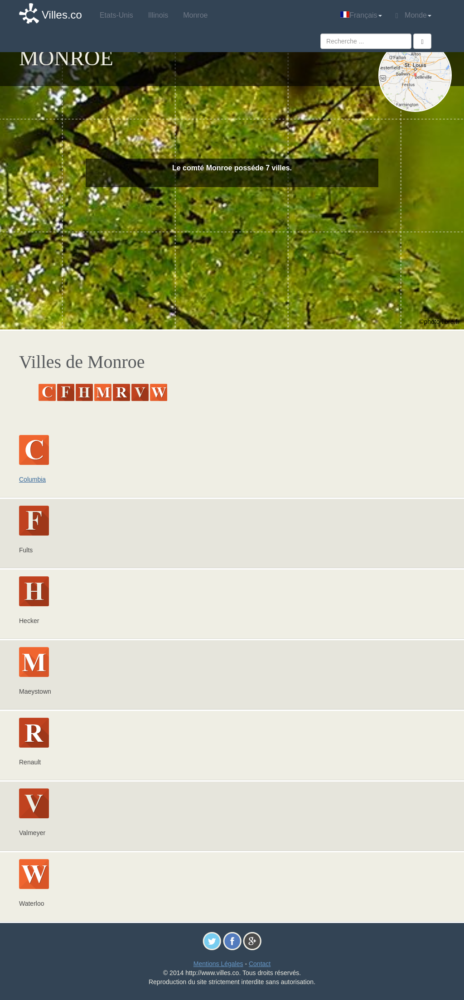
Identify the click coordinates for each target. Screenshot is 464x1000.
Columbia (32, 479)
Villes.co (62, 15)
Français (361, 15)
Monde (413, 15)
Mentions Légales (218, 963)
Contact (260, 963)
